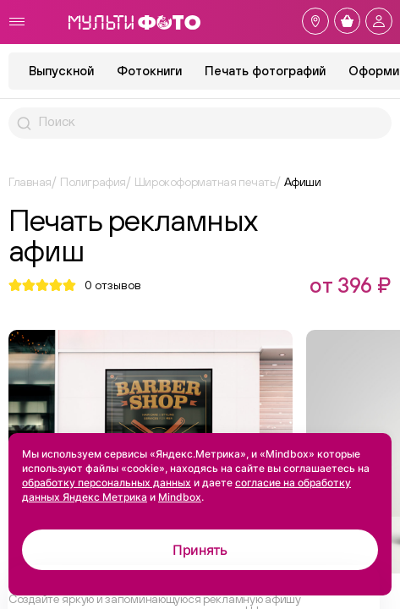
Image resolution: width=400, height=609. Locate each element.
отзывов (113, 285)
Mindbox (179, 497)
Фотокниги (149, 70)
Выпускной (61, 70)
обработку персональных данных (106, 482)
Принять (200, 549)
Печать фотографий (265, 70)
